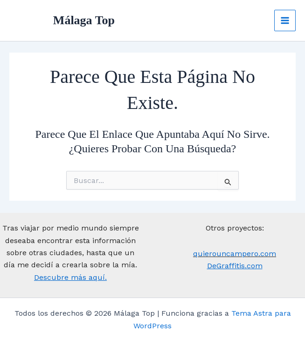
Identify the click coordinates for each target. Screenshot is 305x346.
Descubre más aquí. (70, 277)
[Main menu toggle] (285, 21)
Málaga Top (85, 20)
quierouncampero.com (234, 253)
